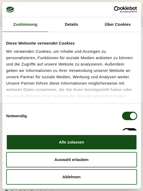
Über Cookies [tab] (118, 24)
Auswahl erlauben (71, 159)
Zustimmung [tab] (25, 24)
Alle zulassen (71, 142)
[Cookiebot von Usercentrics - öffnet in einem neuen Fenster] (113, 9)
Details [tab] (71, 24)
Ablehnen (71, 177)
